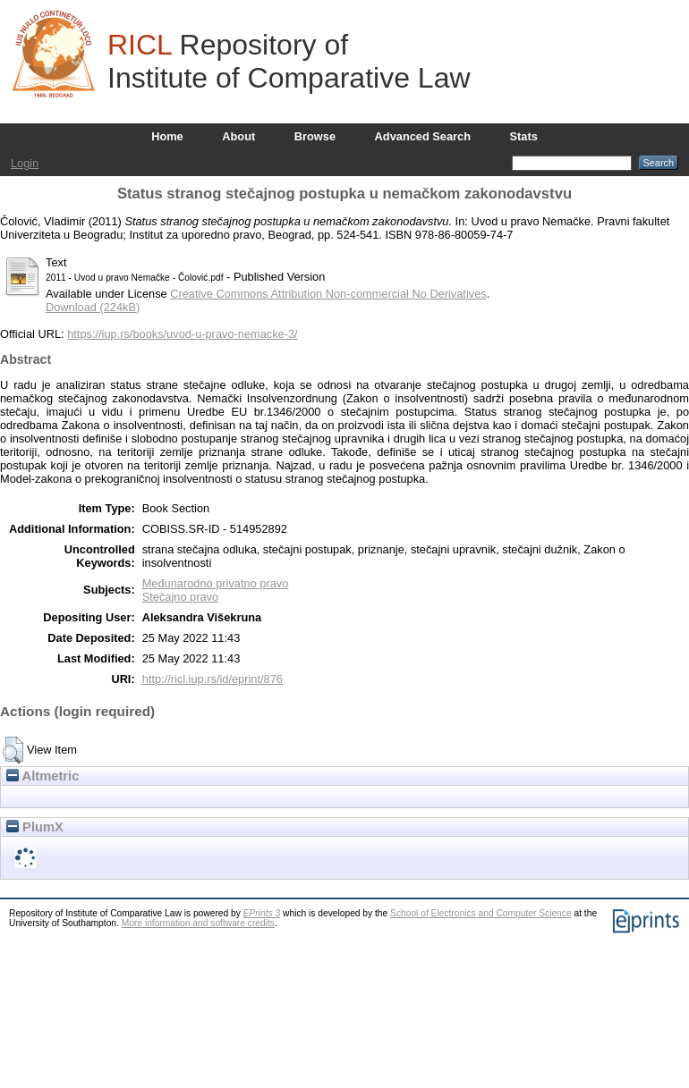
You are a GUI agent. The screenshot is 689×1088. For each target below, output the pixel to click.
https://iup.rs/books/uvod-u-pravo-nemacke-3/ (182, 334)
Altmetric (42, 776)
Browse (315, 136)
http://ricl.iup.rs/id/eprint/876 (212, 679)
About (238, 136)
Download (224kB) (93, 307)
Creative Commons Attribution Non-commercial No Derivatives (328, 293)
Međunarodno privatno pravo (215, 583)
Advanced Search (423, 136)
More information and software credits (198, 923)
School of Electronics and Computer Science (481, 913)
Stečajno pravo (180, 596)
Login (24, 163)
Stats (524, 136)
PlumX (35, 827)
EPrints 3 (262, 913)
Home (167, 136)
